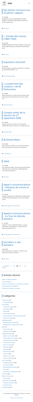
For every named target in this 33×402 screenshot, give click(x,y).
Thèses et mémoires (8, 358)
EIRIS (10, 3)
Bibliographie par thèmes (10, 322)
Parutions (6, 28)
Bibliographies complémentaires (11, 324)
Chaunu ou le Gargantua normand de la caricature (15, 284)
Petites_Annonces (6, 376)
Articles (4, 304)
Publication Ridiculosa (9, 382)
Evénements (6, 347)
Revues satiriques (7, 313)
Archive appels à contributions (12, 205)
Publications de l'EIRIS (8, 380)
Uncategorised (6, 387)
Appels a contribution (8, 336)
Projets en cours (7, 356)
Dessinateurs (6, 309)
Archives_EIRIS (7, 132)
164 (20, 266)
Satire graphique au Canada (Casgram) (13, 316)
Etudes (5, 311)
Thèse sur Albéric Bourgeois (9, 279)
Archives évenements (9, 76)
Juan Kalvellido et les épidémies (10, 286)
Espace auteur (7, 329)
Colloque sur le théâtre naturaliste (11, 288)
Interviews (6, 349)
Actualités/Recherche (8, 362)
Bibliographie (5, 320)
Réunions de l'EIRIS (8, 331)
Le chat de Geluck (6, 281)
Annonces (5, 378)
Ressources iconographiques (10, 371)
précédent (5, 266)
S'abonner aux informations (16, 397)
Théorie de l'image (8, 318)
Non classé (5, 374)
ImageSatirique (6, 333)
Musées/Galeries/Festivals (10, 367)
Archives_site (5, 300)
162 (14, 266)
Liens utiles (5, 360)
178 (25, 266)
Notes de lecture (8, 105)
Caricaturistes (7, 153)
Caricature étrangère (8, 307)
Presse (5, 369)
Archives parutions (8, 342)
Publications (6, 385)
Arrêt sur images (7, 345)
